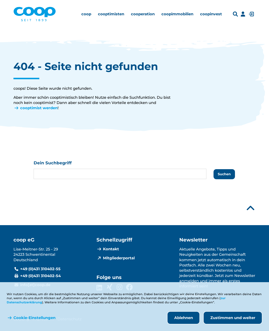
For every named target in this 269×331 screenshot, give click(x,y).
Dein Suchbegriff (53, 162)
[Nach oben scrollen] (250, 208)
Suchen (224, 174)
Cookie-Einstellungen (34, 317)
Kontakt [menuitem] (111, 249)
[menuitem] (86, 14)
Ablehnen (183, 317)
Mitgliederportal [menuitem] (119, 258)
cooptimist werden (39, 108)
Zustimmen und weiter (232, 317)
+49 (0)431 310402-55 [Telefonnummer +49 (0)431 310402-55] (40, 269)
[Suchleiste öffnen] (235, 14)
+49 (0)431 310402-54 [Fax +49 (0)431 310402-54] (40, 276)
